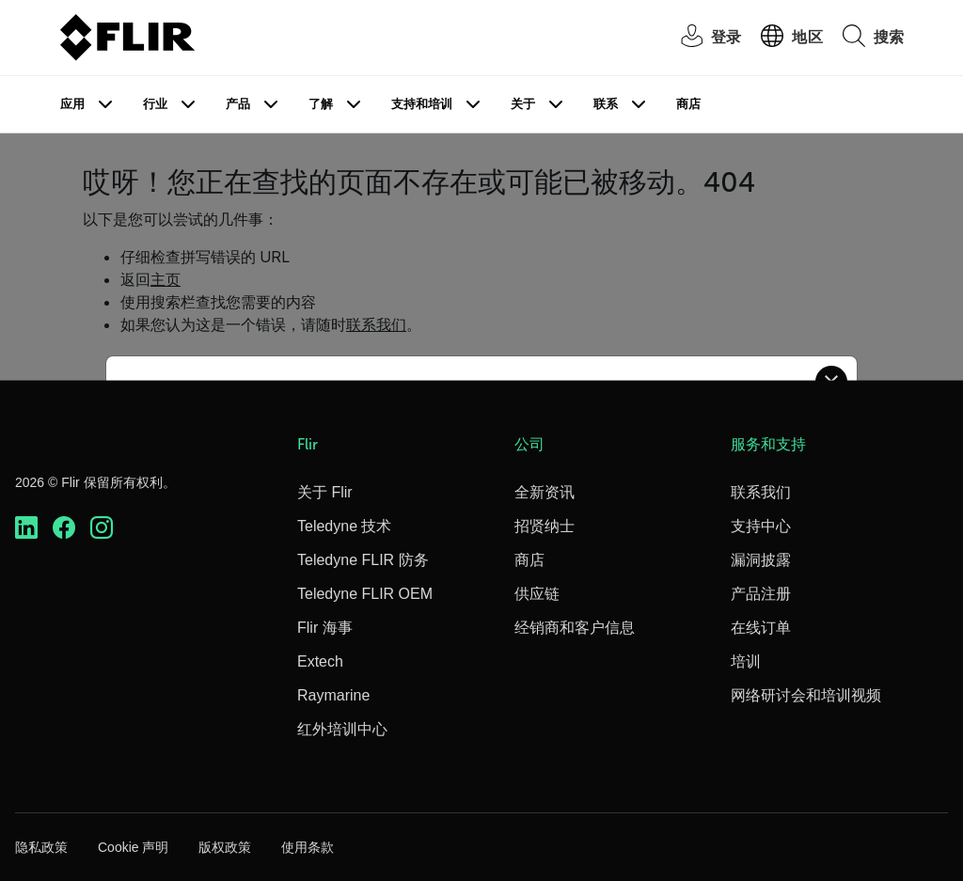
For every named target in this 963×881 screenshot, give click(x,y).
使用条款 (307, 847)
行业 (155, 104)
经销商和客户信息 (574, 628)
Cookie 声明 (133, 847)
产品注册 (761, 594)
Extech (320, 661)
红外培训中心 (342, 729)
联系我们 (761, 492)
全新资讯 (544, 492)
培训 (746, 661)
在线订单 (761, 628)
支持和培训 (421, 104)
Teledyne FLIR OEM (365, 594)
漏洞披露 (761, 560)
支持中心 (761, 526)
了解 (320, 104)
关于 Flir (325, 492)
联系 (605, 104)
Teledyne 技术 (344, 526)
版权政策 (224, 847)
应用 (72, 104)
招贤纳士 (544, 526)
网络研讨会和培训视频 (806, 695)
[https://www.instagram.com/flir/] (101, 528)
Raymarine (333, 695)
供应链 (537, 594)
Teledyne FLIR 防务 (363, 560)
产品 (238, 104)
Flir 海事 (325, 628)
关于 (523, 104)
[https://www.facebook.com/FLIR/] (64, 528)
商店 (688, 104)
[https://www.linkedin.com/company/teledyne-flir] (26, 528)
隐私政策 (41, 847)
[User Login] (700, 38)
